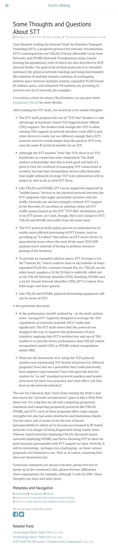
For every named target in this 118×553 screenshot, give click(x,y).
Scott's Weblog (59, 5)
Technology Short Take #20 (32, 532)
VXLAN (50, 493)
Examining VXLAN (26, 102)
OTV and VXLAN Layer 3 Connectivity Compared (47, 541)
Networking (21, 493)
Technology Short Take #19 (32, 537)
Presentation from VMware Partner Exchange (52, 497)
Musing (57, 37)
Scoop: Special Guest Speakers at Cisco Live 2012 (50, 501)
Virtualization (36, 493)
